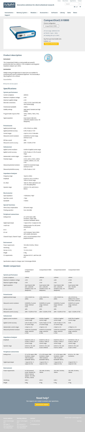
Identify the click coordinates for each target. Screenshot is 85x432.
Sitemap (79, 421)
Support (7, 15)
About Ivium (65, 1)
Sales (69, 13)
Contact (80, 1)
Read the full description (10, 84)
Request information (51, 44)
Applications (73, 1)
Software (54, 13)
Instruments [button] (9, 13)
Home (59, 1)
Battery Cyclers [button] (22, 13)
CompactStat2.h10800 (51, 26)
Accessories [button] (44, 13)
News (75, 13)
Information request (42, 404)
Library (62, 13)
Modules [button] (34, 13)
